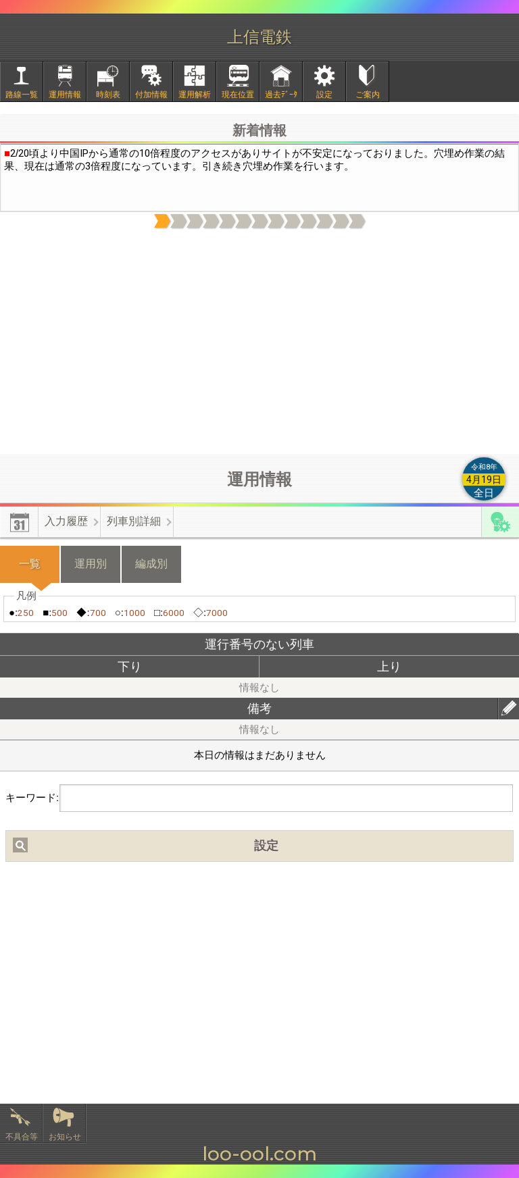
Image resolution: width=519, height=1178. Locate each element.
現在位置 (238, 94)
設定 (324, 94)
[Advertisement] (259, 342)
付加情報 (151, 94)
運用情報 (65, 94)
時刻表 (108, 94)
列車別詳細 (134, 521)
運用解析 (194, 94)
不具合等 (21, 1137)
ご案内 (367, 94)
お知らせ (65, 1137)
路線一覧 (21, 94)
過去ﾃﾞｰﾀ (281, 94)
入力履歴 (66, 521)
